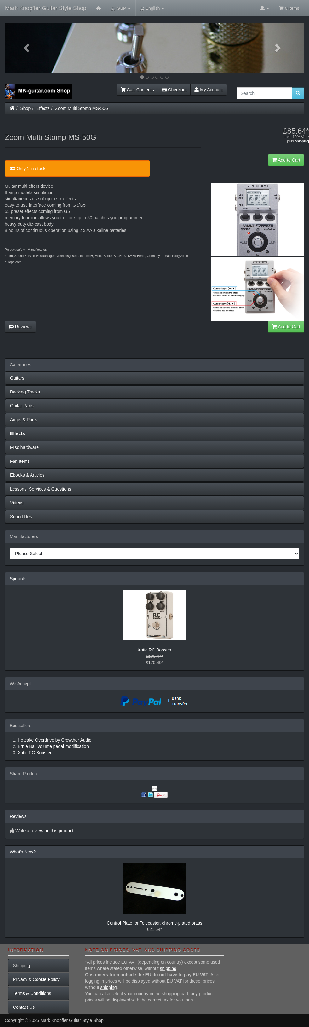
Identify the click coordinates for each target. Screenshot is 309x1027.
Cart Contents (137, 89)
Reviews (20, 326)
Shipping (21, 965)
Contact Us (24, 1007)
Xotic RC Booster (154, 649)
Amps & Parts (23, 419)
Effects (43, 108)
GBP (120, 8)
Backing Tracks (25, 391)
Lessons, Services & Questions (40, 488)
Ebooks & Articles (27, 475)
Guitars (17, 378)
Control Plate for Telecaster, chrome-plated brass (154, 923)
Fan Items (20, 461)
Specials (18, 578)
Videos (17, 502)
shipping (302, 141)
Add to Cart (286, 160)
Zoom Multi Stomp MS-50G (82, 108)
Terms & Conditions (32, 993)
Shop (25, 108)
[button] (27, 48)
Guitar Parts (22, 405)
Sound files (21, 516)
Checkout (174, 89)
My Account (208, 89)
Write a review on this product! (45, 830)
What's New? (23, 851)
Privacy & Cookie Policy (36, 979)
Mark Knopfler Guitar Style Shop (45, 8)
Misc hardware (24, 447)
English (152, 8)
